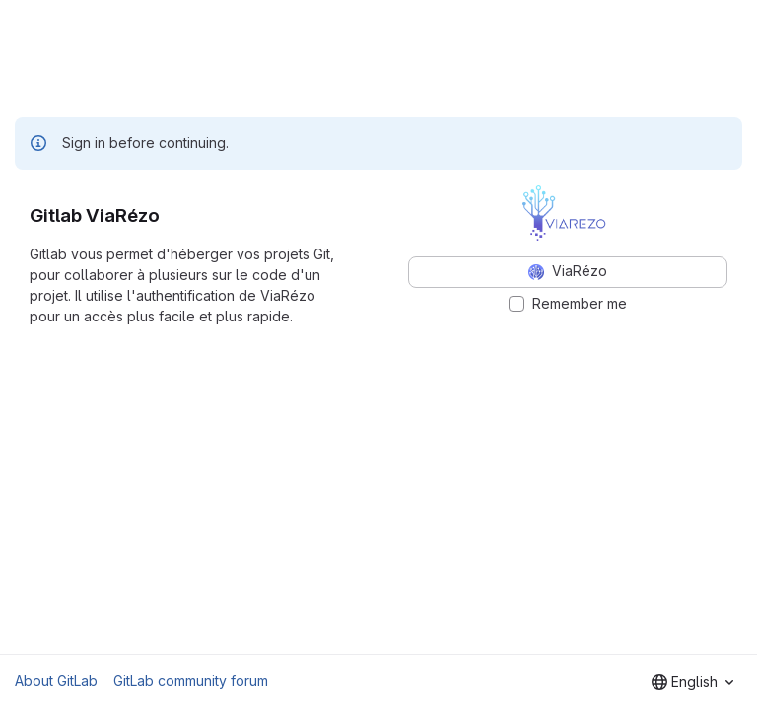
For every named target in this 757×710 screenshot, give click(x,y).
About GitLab (56, 681)
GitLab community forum (190, 681)
